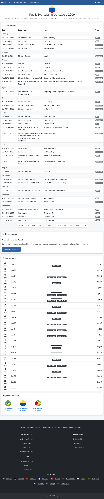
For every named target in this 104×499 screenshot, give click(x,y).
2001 (59, 226)
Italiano (57, 479)
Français (45, 479)
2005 (84, 226)
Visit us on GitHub (26, 439)
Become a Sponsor (26, 451)
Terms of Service (26, 461)
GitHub (97, 3)
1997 (27, 226)
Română (41, 484)
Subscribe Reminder (11, 249)
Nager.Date (6, 2)
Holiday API (77, 439)
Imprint (26, 466)
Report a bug (26, 443)
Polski (83, 479)
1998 (33, 226)
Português (95, 479)
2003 (71, 226)
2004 (78, 226)
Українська (65, 484)
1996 (21, 226)
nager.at (58, 496)
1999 (39, 226)
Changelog (77, 443)
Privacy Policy (27, 470)
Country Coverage (77, 447)
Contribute (26, 447)
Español (33, 479)
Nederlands (70, 479)
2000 (49, 226)
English (9, 479)
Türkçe (52, 484)
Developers (33, 3)
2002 (65, 226)
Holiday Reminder (20, 3)
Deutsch (21, 479)
